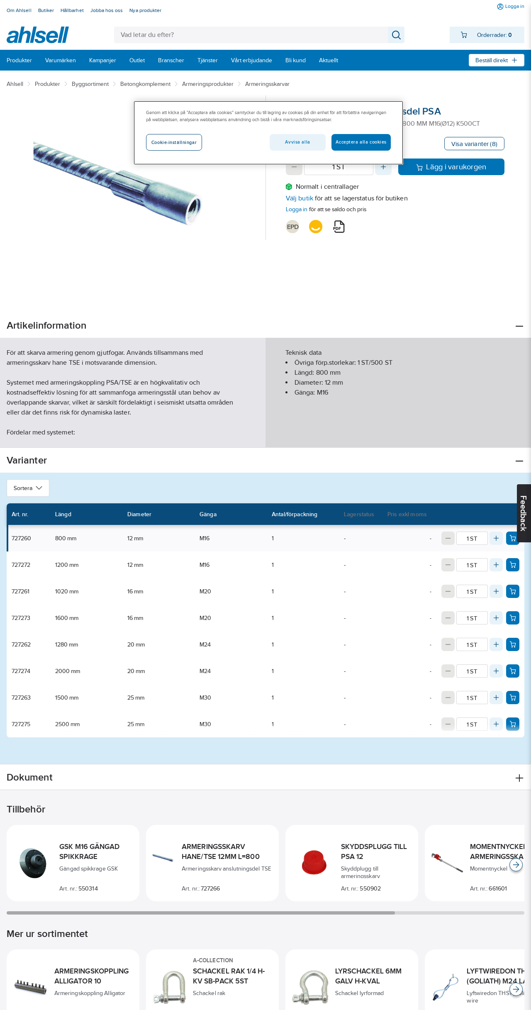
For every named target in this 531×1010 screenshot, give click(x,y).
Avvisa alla (297, 141)
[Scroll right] (516, 864)
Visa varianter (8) (474, 143)
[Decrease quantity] (294, 167)
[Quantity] (338, 167)
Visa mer (265, 434)
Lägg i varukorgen (451, 167)
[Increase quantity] (383, 167)
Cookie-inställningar (174, 142)
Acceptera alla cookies (361, 141)
